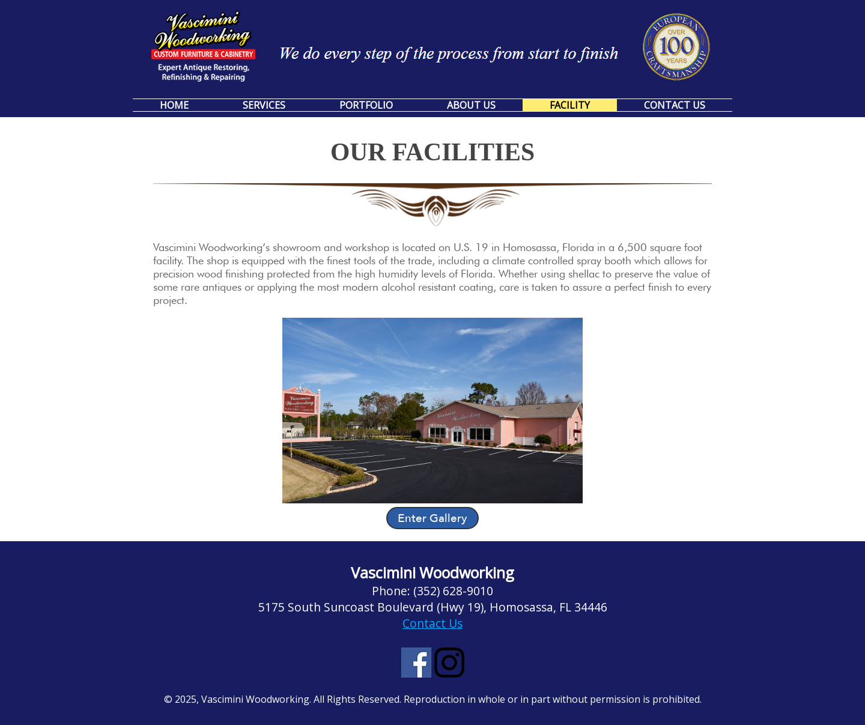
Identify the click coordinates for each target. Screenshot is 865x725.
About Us (471, 105)
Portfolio (366, 105)
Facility (570, 105)
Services (264, 105)
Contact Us (674, 105)
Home (174, 105)
